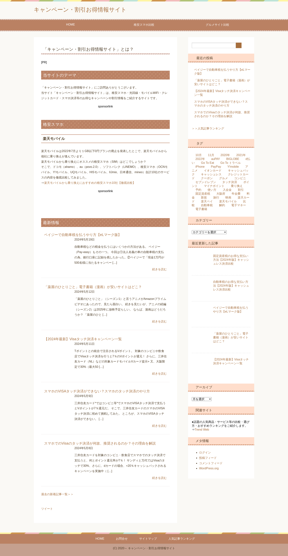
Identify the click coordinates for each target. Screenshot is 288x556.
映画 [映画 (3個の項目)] (228, 198)
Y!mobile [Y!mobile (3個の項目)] (233, 167)
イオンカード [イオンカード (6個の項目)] (213, 171)
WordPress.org (209, 469)
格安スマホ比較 (144, 25)
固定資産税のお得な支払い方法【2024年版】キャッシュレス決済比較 (231, 260)
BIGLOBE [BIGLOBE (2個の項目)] (232, 159)
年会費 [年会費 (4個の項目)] (236, 194)
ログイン (205, 453)
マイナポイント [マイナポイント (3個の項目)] (214, 186)
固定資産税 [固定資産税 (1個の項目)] (202, 194)
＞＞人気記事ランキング (208, 129)
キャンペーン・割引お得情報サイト (87, 10)
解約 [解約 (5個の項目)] (222, 206)
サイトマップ (148, 538)
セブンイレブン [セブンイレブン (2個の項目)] (205, 183)
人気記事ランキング (181, 538)
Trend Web (202, 430)
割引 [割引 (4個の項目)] (241, 190)
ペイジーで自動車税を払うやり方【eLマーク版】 (82, 235)
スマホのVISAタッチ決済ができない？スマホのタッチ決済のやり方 (97, 391)
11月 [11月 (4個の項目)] (211, 156)
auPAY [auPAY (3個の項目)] (215, 159)
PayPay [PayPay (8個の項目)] (216, 167)
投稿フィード (208, 458)
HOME (70, 25)
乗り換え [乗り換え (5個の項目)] (237, 186)
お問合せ (122, 538)
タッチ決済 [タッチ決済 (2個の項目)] (229, 183)
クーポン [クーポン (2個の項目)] (207, 179)
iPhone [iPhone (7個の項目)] (200, 167)
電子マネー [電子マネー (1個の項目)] (238, 206)
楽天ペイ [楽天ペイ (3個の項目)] (207, 202)
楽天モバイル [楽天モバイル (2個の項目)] (228, 202)
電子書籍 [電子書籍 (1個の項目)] (201, 210)
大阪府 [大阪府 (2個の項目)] (220, 194)
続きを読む (159, 270)
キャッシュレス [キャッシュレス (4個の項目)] (211, 175)
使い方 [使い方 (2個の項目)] (212, 190)
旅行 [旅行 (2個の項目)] (216, 198)
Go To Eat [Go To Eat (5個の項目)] (207, 163)
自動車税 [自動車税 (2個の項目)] (207, 206)
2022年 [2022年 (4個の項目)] (200, 159)
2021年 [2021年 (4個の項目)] (241, 156)
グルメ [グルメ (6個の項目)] (223, 179)
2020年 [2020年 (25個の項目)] (225, 156)
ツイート (47, 508)
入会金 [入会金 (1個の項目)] (227, 190)
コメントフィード (211, 464)
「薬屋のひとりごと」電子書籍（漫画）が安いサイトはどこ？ (93, 287)
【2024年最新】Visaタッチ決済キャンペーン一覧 (83, 339)
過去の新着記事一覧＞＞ (57, 494)
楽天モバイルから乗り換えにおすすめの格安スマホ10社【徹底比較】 (90, 183)
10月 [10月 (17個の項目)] (198, 156)
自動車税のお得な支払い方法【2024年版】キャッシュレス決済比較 (231, 286)
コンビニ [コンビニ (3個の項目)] (240, 179)
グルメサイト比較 (217, 25)
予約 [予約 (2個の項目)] (198, 190)
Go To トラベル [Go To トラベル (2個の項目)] (230, 163)
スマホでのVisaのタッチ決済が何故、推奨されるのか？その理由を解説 (100, 443)
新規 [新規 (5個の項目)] (204, 198)
